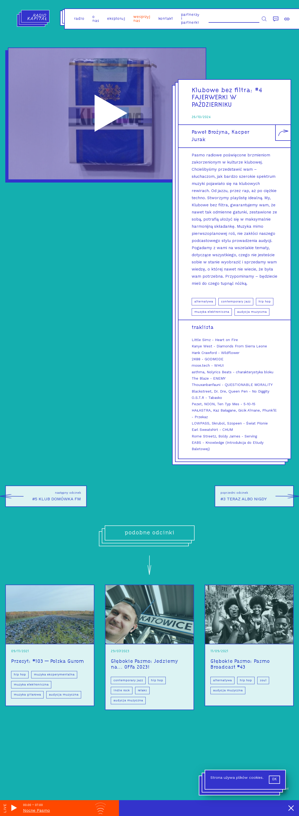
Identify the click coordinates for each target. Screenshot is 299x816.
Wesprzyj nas (141, 19)
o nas (95, 19)
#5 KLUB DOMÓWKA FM (43, 496)
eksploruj (116, 19)
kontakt (165, 19)
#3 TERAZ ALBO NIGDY (257, 496)
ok (274, 779)
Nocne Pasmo (36, 810)
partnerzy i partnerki (190, 19)
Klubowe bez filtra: (223, 90)
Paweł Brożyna (210, 132)
